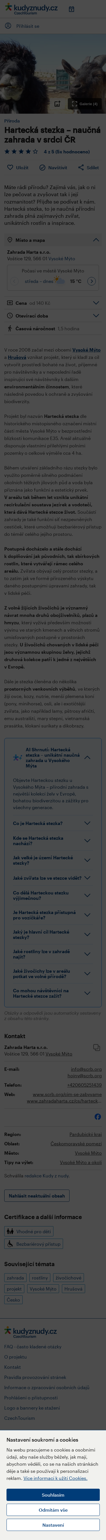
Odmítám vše (53, 1509)
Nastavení (53, 1525)
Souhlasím (53, 1494)
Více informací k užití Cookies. (55, 1478)
